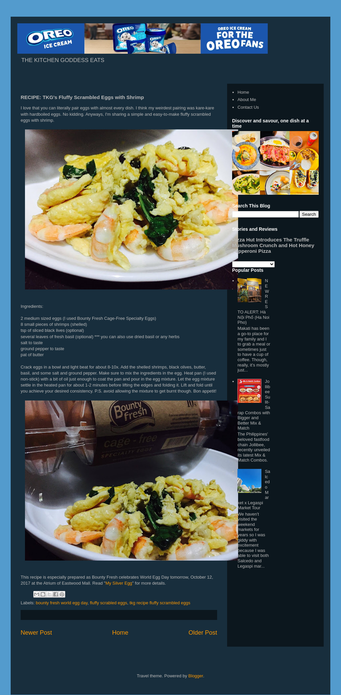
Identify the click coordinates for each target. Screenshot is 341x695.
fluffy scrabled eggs (108, 602)
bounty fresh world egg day (62, 602)
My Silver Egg (119, 583)
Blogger (195, 675)
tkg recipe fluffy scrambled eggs (160, 602)
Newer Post (36, 632)
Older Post (202, 632)
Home (120, 632)
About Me (246, 99)
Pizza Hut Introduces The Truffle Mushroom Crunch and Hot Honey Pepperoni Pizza (273, 245)
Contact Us (248, 107)
